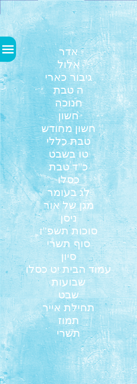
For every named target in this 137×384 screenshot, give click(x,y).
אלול (68, 64)
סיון (68, 256)
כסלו (69, 179)
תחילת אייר (68, 307)
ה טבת (68, 90)
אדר (68, 51)
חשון (68, 115)
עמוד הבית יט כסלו (69, 269)
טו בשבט (68, 154)
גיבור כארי (68, 77)
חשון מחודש (68, 128)
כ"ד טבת (68, 167)
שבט (68, 295)
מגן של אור (68, 205)
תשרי (68, 333)
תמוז (68, 320)
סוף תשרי (68, 243)
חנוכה (69, 103)
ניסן (68, 218)
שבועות (68, 282)
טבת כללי (68, 141)
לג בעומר (68, 192)
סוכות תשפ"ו (68, 231)
